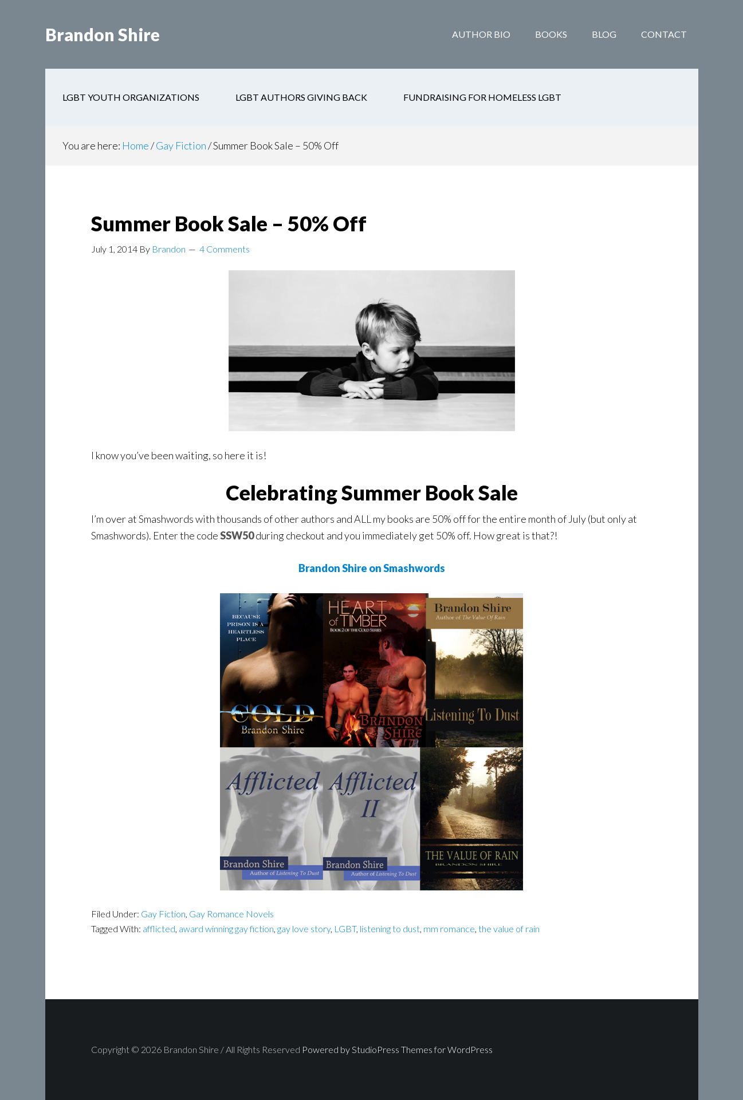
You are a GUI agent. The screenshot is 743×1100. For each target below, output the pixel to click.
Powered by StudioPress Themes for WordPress (397, 1049)
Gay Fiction (163, 913)
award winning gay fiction (226, 928)
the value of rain (509, 928)
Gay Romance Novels (231, 913)
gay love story (304, 928)
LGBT (345, 928)
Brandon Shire (102, 34)
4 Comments (224, 248)
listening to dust (390, 928)
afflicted (159, 928)
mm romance (449, 928)
